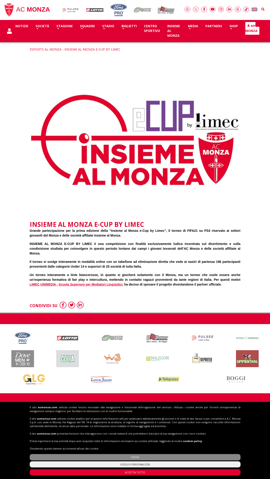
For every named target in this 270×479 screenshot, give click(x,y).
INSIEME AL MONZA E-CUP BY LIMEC (92, 49)
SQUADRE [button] (87, 26)
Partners (213, 26)
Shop (222, 412)
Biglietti (180, 412)
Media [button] (193, 26)
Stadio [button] (108, 26)
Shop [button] (233, 26)
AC (26, 10)
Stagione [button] (64, 26)
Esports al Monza (45, 49)
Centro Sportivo (152, 28)
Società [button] (42, 26)
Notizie (21, 26)
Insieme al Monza (173, 31)
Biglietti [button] (129, 26)
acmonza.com (47, 431)
